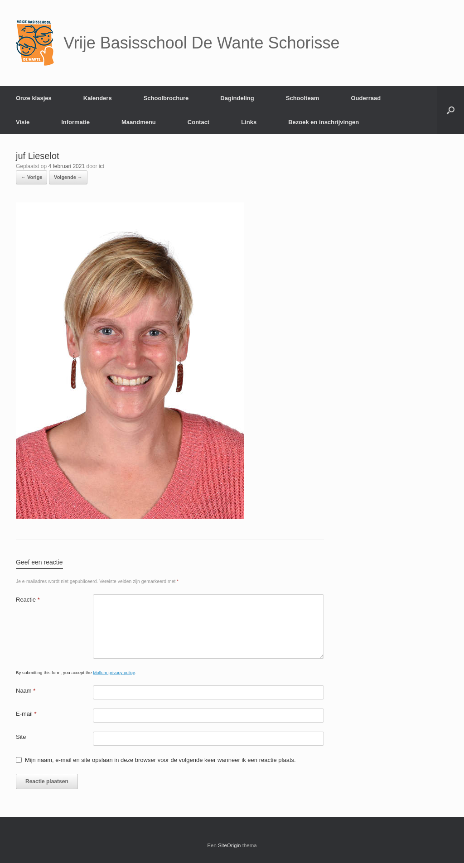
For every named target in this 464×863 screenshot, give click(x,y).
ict (101, 166)
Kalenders (97, 98)
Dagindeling (237, 98)
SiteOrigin (229, 845)
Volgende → (68, 177)
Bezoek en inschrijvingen (323, 122)
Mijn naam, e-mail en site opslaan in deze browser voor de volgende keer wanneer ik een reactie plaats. (160, 760)
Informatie (75, 122)
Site (21, 736)
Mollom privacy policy (114, 672)
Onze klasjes (34, 98)
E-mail (26, 713)
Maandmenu (138, 122)
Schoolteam (302, 98)
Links (248, 122)
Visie (22, 122)
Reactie (28, 599)
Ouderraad (366, 98)
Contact (198, 122)
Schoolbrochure (166, 98)
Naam (25, 690)
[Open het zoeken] (450, 110)
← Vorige (31, 177)
